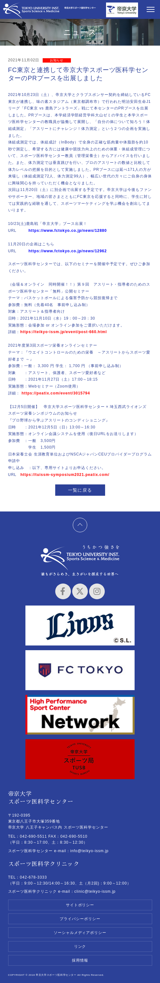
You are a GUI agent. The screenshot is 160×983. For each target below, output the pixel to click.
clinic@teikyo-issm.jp (95, 891)
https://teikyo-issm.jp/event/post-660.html (63, 332)
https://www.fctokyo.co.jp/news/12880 (68, 230)
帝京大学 (122, 10)
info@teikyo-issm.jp (89, 851)
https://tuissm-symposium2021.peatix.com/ (64, 474)
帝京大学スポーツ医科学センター (31, 10)
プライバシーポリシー (80, 919)
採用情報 (80, 960)
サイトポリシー (80, 905)
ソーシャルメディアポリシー (80, 932)
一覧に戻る (80, 490)
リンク (80, 946)
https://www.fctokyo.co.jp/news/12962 (68, 251)
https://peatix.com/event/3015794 (56, 393)
